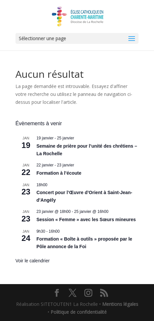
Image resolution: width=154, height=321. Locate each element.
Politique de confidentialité (79, 312)
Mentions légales (120, 304)
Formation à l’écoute (58, 173)
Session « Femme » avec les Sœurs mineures (86, 219)
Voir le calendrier (32, 260)
